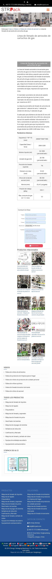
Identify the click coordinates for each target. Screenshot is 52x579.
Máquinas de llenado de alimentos (38, 494)
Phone (22, 222)
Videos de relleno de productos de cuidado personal (22, 380)
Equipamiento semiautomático (15, 444)
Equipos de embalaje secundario (16, 440)
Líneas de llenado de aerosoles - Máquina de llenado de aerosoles (23, 313)
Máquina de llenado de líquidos (15, 402)
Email (22, 218)
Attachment (21, 225)
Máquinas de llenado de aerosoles (38, 513)
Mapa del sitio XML (17, 552)
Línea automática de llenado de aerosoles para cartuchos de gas (23, 268)
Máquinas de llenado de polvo (15, 417)
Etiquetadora (9, 410)
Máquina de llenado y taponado (15, 413)
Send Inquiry (34, 246)
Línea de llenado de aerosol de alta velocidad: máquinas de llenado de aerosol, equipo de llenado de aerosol (23, 336)
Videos (16, 29)
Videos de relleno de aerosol (29, 29)
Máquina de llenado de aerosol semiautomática (23, 358)
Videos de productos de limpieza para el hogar (20, 376)
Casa (10, 29)
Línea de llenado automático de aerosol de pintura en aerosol (38, 334)
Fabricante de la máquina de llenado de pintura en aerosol (23, 291)
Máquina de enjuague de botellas (16, 425)
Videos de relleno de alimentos (15, 372)
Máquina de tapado (11, 406)
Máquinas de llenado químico (37, 506)
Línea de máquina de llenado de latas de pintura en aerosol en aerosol (37, 269)
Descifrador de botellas (13, 421)
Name (22, 215)
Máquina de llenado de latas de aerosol (37, 290)
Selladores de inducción (13, 429)
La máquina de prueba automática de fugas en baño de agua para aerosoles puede (38, 360)
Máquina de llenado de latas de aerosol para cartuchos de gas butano (38, 313)
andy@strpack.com (41, 4)
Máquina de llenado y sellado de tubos (17, 436)
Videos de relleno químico (13, 383)
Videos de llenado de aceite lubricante (17, 387)
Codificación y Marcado (13, 432)
